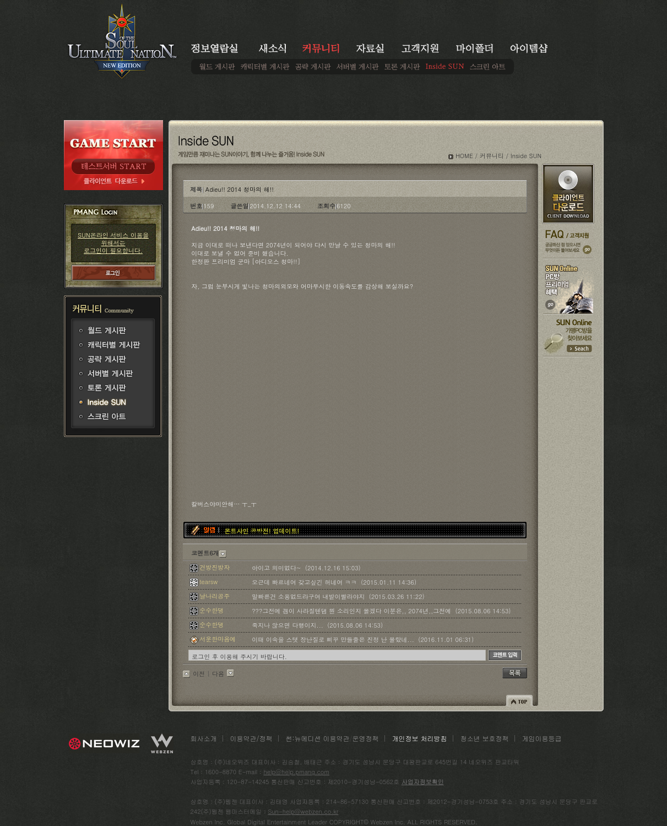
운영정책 (366, 738)
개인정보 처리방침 (419, 738)
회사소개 (204, 738)
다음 (218, 674)
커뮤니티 (492, 156)
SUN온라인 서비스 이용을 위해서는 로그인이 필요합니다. (113, 243)
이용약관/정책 (251, 738)
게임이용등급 (542, 738)
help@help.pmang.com (296, 772)
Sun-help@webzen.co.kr (303, 811)
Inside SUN (526, 156)
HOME (464, 156)
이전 (199, 674)
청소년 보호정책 (484, 738)
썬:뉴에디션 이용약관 (318, 738)
